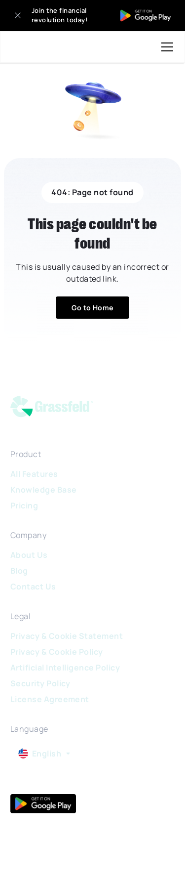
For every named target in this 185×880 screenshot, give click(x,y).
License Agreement (49, 699)
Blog (19, 570)
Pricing (24, 505)
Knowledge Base (43, 489)
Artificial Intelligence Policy (65, 667)
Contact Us (33, 586)
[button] (165, 47)
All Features (34, 473)
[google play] (43, 803)
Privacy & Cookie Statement (66, 635)
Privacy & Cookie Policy (56, 651)
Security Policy (40, 683)
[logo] (57, 408)
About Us (29, 554)
